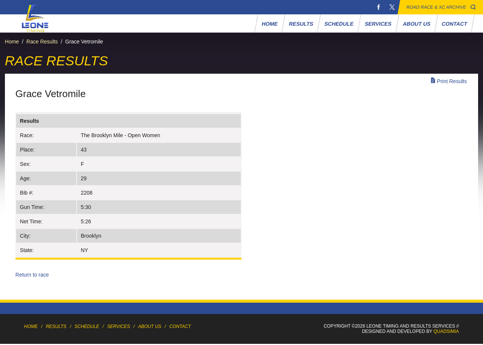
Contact (454, 24)
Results (301, 24)
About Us (416, 24)
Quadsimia (446, 331)
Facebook (378, 7)
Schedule (339, 24)
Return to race (32, 275)
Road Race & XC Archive (436, 7)
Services (378, 24)
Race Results (42, 42)
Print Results (452, 81)
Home (269, 24)
